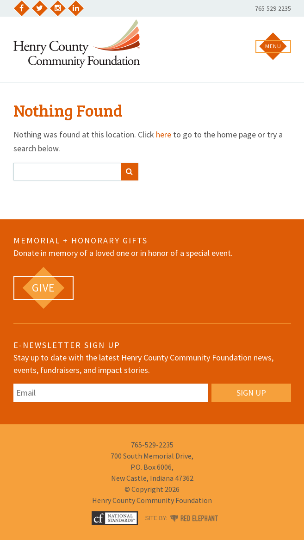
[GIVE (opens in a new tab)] (43, 288)
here (163, 134)
